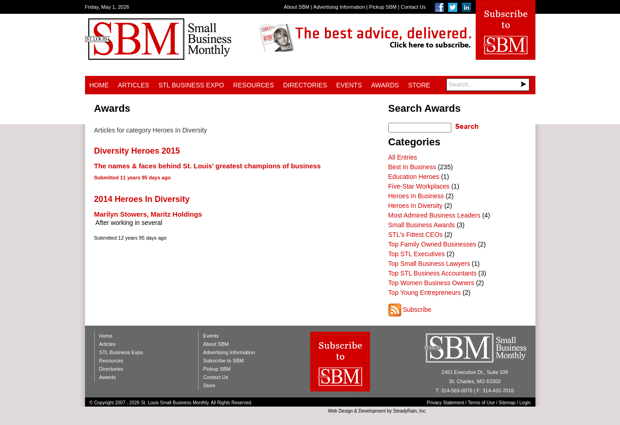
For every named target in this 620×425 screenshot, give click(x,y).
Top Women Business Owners (431, 283)
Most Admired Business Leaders (434, 215)
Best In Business (412, 167)
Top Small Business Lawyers (429, 263)
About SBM (297, 7)
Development (372, 411)
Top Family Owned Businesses (432, 244)
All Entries (402, 157)
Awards (385, 85)
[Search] (487, 84)
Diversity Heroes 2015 (137, 150)
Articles (133, 85)
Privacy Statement (445, 402)
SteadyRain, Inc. (410, 411)
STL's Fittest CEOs (415, 234)
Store (419, 85)
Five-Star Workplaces (419, 186)
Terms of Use (481, 402)
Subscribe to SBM (223, 360)
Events (349, 85)
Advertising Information (339, 7)
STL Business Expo (191, 85)
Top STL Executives (416, 254)
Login (524, 402)
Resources (253, 85)
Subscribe (417, 309)
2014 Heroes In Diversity (142, 199)
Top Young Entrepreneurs (424, 292)
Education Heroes (413, 176)
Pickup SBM (383, 7)
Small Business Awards (421, 225)
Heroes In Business (416, 196)
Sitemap (507, 402)
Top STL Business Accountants (432, 273)
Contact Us (413, 7)
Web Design (340, 411)
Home (99, 85)
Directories (305, 85)
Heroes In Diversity (415, 205)
